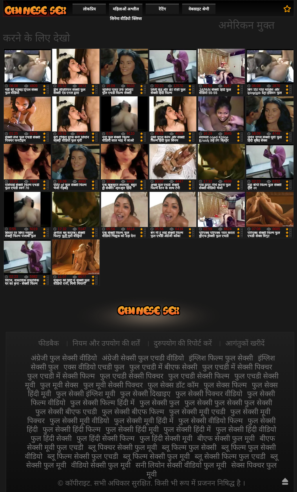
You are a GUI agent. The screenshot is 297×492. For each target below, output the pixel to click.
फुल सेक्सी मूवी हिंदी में (143, 421)
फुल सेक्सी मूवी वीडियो (79, 421)
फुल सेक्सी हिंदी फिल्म (72, 429)
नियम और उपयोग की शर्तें (106, 343)
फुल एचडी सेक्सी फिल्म (198, 376)
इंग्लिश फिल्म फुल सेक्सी (221, 358)
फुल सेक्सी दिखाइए (145, 394)
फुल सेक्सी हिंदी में (187, 429)
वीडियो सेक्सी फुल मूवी (101, 465)
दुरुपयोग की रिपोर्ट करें (183, 343)
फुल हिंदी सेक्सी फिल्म (106, 438)
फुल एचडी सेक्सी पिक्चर (131, 376)
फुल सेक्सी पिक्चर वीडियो (208, 394)
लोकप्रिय (89, 9)
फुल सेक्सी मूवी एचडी (197, 412)
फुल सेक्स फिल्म (225, 385)
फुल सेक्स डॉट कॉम (173, 385)
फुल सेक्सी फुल (160, 403)
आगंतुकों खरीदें (245, 343)
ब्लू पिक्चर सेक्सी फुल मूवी (122, 447)
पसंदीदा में (287, 8)
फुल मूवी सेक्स (59, 385)
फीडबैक (48, 343)
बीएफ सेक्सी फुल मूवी (226, 438)
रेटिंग (162, 9)
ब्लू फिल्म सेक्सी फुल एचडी (82, 456)
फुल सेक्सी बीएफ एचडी (66, 412)
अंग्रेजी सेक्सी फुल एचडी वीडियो (143, 358)
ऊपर (285, 481)
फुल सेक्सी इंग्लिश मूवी (85, 394)
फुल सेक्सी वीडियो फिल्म (210, 421)
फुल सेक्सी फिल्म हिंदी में (102, 403)
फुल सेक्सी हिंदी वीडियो (246, 429)
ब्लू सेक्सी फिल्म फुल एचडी (230, 456)
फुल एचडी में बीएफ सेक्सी (163, 367)
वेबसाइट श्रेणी (199, 9)
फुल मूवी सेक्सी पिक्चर (113, 385)
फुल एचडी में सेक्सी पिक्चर (237, 367)
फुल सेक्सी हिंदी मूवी (132, 429)
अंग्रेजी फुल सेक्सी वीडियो (64, 358)
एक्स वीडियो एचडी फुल (94, 367)
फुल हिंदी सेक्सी (51, 438)
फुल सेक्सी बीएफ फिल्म (133, 412)
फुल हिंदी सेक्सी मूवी (166, 438)
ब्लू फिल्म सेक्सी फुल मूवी (156, 456)
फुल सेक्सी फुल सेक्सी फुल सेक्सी (228, 403)
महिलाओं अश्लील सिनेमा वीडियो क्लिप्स (126, 14)
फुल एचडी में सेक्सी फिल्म (61, 376)
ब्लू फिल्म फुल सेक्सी (189, 447)
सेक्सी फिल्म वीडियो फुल (35, 10)
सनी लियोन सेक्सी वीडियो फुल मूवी (181, 465)
